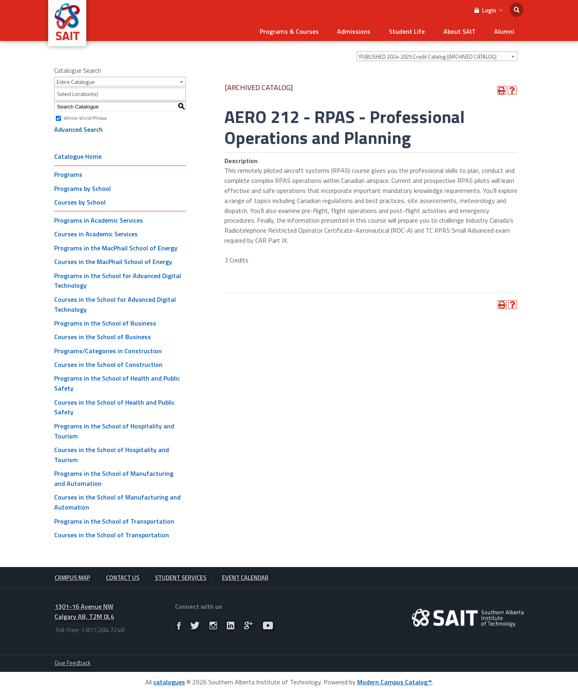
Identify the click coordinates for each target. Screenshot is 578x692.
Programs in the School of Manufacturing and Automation (113, 477)
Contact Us (122, 576)
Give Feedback (73, 662)
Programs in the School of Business (105, 322)
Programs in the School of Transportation (114, 520)
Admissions (362, 30)
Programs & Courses (300, 30)
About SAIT (463, 30)
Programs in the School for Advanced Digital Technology (117, 279)
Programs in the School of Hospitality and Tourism (114, 430)
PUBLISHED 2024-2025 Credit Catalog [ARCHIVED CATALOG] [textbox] (428, 55)
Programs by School (82, 187)
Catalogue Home (78, 155)
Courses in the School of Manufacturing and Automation (117, 501)
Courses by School (80, 201)
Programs (68, 173)
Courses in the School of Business (102, 335)
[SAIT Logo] (67, 42)
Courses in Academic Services (96, 232)
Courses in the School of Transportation (111, 533)
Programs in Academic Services (98, 219)
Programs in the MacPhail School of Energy (115, 247)
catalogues (169, 681)
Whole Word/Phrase (85, 117)
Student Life (413, 30)
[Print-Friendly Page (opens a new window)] (501, 89)
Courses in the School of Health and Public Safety (114, 406)
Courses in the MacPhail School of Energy (113, 260)
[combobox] (437, 55)
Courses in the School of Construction (108, 363)
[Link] (178, 625)
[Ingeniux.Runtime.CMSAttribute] (467, 617)
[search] (516, 10)
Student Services (180, 576)
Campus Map (72, 576)
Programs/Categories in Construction (108, 349)
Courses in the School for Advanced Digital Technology (115, 303)
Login (488, 10)
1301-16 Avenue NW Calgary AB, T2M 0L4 (84, 611)
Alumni (505, 30)
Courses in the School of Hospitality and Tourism (111, 453)
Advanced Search (78, 128)
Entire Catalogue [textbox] (76, 81)
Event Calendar (245, 576)
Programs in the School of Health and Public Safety (117, 382)
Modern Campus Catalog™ (394, 681)
